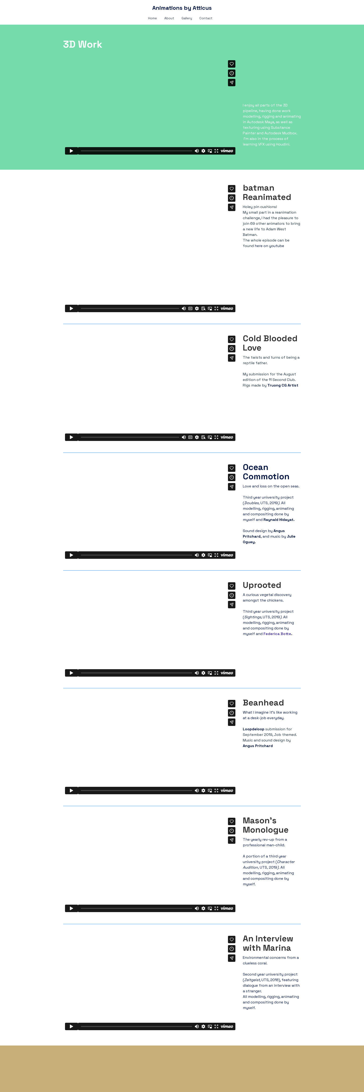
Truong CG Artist (282, 385)
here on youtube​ (269, 245)
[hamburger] (42, 7)
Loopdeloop (254, 729)
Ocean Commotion (267, 472)
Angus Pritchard (258, 745)
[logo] (182, 8)
